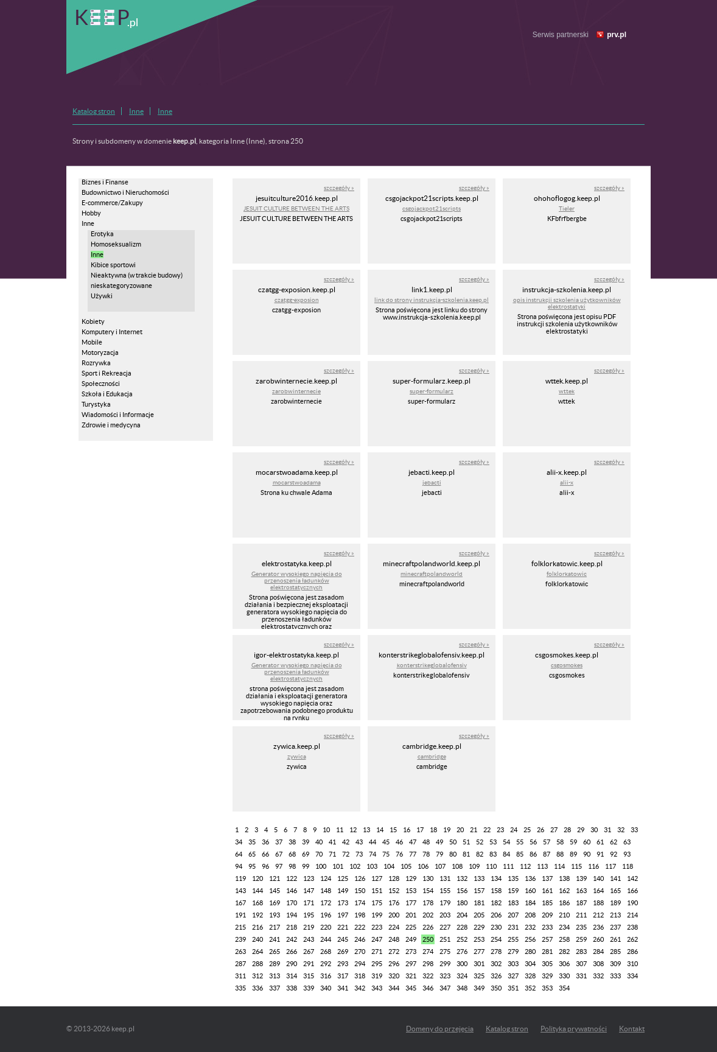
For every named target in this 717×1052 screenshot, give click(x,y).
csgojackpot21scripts (431, 208)
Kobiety (93, 321)
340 (325, 988)
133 (479, 878)
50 (452, 842)
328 (530, 976)
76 (399, 854)
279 (513, 951)
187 (581, 902)
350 (496, 988)
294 (359, 963)
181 (479, 902)
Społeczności (101, 383)
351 (513, 988)
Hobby (91, 213)
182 (496, 902)
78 (426, 854)
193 (274, 915)
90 (586, 854)
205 (479, 915)
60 (586, 842)
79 (439, 854)
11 (339, 829)
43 (359, 842)
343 (376, 988)
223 (376, 927)
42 (345, 842)
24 (513, 829)
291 (308, 963)
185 (547, 902)
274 (427, 951)
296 (393, 963)
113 (542, 866)
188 (598, 902)
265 (274, 951)
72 (345, 854)
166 (632, 890)
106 (423, 866)
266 (291, 951)
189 (615, 902)
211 (581, 915)
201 (410, 915)
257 (547, 939)
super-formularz (431, 391)
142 (632, 878)
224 (393, 927)
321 (410, 976)
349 (479, 988)
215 (240, 927)
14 (379, 829)
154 (427, 890)
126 (359, 878)
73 (359, 854)
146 (291, 890)
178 (427, 902)
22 (487, 829)
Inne (136, 111)
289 (274, 963)
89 (573, 854)
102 (354, 866)
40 (319, 842)
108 (457, 866)
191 (240, 915)
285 (615, 951)
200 (393, 915)
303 (513, 963)
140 (598, 878)
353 (547, 988)
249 (410, 939)
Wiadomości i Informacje (118, 414)
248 (393, 939)
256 (530, 939)
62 (613, 842)
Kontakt (632, 1029)
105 (405, 866)
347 (444, 988)
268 (325, 951)
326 (496, 976)
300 (461, 963)
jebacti (431, 482)
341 (342, 988)
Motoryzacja (100, 352)
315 (308, 976)
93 (627, 854)
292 (325, 963)
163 (581, 890)
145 (274, 890)
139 (581, 878)
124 (325, 878)
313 (274, 976)
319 (376, 976)
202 (427, 915)
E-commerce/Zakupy (112, 202)
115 (576, 866)
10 (326, 829)
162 (564, 890)
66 (265, 854)
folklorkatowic (567, 573)
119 (240, 878)
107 (440, 866)
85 (519, 854)
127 (376, 878)
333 (615, 976)
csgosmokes (566, 665)
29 (580, 829)
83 (493, 854)
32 (620, 829)
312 (257, 976)
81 (466, 854)
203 (444, 915)
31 (607, 829)
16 (406, 829)
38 (292, 842)
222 (359, 927)
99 (305, 866)
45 (386, 842)
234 (564, 927)
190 (632, 902)
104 (388, 866)
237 (615, 927)
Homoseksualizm (116, 244)
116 (593, 866)
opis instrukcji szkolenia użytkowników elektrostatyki (567, 303)
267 (308, 951)
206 (496, 915)
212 (598, 915)
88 (560, 854)
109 (474, 866)
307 (581, 963)
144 (257, 890)
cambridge (432, 756)
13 (366, 829)
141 (615, 878)
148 (325, 890)
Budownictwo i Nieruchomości (125, 192)
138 (564, 878)
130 (427, 878)
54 (506, 842)
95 (252, 866)
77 (412, 854)
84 (506, 854)
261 (615, 939)
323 (444, 976)
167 (240, 902)
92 (613, 854)
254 (496, 939)
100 (320, 866)
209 (547, 915)
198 (359, 915)
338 (291, 988)
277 (479, 951)
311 (240, 976)
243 (308, 939)
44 (372, 842)
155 (444, 890)
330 (564, 976)
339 (308, 988)
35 (252, 842)
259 (581, 939)
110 (491, 866)
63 (627, 842)
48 (426, 842)
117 (610, 866)
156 (461, 890)
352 (530, 988)
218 (291, 927)
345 (410, 988)
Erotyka (102, 233)
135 (513, 878)
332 (598, 976)
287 (240, 963)
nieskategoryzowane (121, 285)
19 (446, 829)
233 (547, 927)
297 (410, 963)
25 (527, 829)
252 (461, 939)
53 (493, 842)
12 (353, 829)
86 (533, 854)
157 (479, 890)
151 (376, 890)
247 (376, 939)
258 (564, 939)
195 (308, 915)
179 (444, 902)
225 (410, 927)
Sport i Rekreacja (106, 373)
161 (547, 890)
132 (461, 878)
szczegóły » (339, 187)
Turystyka (96, 404)
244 (325, 939)
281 (547, 951)
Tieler (567, 208)
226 (427, 927)
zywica (296, 756)
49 (439, 842)
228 (461, 927)
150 (359, 890)
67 (278, 854)
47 (412, 842)
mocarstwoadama (297, 482)
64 (238, 854)
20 (460, 829)
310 (632, 963)
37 (278, 842)
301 (479, 963)
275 (444, 951)
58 (560, 842)
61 (600, 842)
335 (240, 988)
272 (393, 951)
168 (257, 902)
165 (615, 890)
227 (444, 927)
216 (257, 927)
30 (594, 829)
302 (496, 963)
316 (325, 976)
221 (342, 927)
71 (332, 854)
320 (393, 976)
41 (332, 842)
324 (461, 976)
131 (444, 878)
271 (376, 951)
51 (466, 842)
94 (238, 866)
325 (479, 976)
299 (444, 963)
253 (479, 939)
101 (337, 866)
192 (257, 915)
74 (372, 854)
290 (291, 963)
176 (393, 902)
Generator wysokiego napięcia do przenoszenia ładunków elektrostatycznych (296, 580)
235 (581, 927)
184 (530, 902)
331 (581, 976)
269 (342, 951)
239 (240, 939)
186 (564, 902)
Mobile (92, 342)
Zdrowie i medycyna (111, 425)
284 (598, 951)
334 (632, 976)
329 (547, 976)
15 (393, 829)
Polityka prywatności (573, 1029)
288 (257, 963)
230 (496, 927)
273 (410, 951)
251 (444, 939)
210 (564, 915)
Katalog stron (93, 111)
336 (257, 988)
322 (427, 976)
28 (567, 829)
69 (305, 854)
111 (508, 866)
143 (240, 890)
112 (525, 866)
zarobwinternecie (296, 391)
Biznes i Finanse (105, 182)
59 (573, 842)
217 (274, 927)
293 (342, 963)
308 (598, 963)
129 (410, 878)
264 (257, 951)
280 (530, 951)
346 (427, 988)
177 (410, 902)
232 (530, 927)
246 (359, 939)
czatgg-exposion (297, 299)
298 (427, 963)
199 (376, 915)
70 (319, 854)
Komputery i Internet (112, 331)
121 (274, 878)
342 (359, 988)
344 (393, 988)
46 (399, 842)
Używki (102, 296)
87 (546, 854)
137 (547, 878)
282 (564, 951)
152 (393, 890)
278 (496, 951)
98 (292, 866)
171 (308, 902)
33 (634, 829)
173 (342, 902)
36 (265, 842)
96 (265, 866)
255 (513, 939)
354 (564, 988)
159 (513, 890)
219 (308, 927)
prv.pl (616, 34)
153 (410, 890)
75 (386, 854)
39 (305, 842)
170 (291, 902)
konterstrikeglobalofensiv (432, 665)
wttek (567, 391)
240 (257, 939)
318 (359, 976)
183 (513, 902)
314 (291, 976)
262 (632, 939)
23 (500, 829)
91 (600, 854)
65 (252, 854)
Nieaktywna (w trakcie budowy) (137, 275)
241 (274, 939)
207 (513, 915)
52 (479, 842)
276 (461, 951)
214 (632, 915)
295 (376, 963)
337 (274, 988)
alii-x (566, 482)
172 (325, 902)
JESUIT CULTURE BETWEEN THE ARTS (296, 208)
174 (359, 902)
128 (393, 878)
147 (308, 890)
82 (479, 854)
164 (598, 890)
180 (461, 902)
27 (554, 829)
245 (342, 939)
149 (342, 890)
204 (461, 915)
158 (496, 890)
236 (598, 927)
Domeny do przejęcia (440, 1029)
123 (308, 878)
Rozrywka (96, 362)
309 (615, 963)
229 (479, 927)
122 (291, 878)
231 (513, 927)
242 (291, 939)
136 (530, 878)
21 (473, 829)
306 (564, 963)
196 (325, 915)
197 (342, 915)
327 (513, 976)
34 (238, 842)
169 (274, 902)
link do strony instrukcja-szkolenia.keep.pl (431, 299)
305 (547, 963)
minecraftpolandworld (431, 573)
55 (519, 842)
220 (325, 927)
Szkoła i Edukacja (107, 394)
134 (496, 878)
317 (342, 976)
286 (632, 951)
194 (291, 915)
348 (461, 988)
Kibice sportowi (113, 264)
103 (371, 866)
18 (433, 829)
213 (615, 915)
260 (598, 939)
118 (627, 866)
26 (540, 829)
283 (581, 951)
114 (559, 866)
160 (530, 890)
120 (257, 878)
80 (452, 854)
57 (546, 842)
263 (240, 951)
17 (420, 829)
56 (533, 842)
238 (632, 927)
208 (530, 915)
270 (359, 951)
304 (530, 963)
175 (376, 902)
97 (278, 866)
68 (292, 854)
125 (342, 878)
